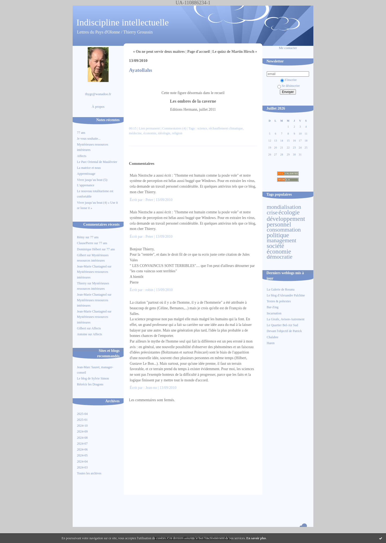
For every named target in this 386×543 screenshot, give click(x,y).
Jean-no (151, 388)
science (202, 128)
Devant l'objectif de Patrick (284, 331)
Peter (149, 200)
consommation (284, 229)
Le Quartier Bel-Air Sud (282, 325)
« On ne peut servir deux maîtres (159, 52)
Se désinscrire (288, 86)
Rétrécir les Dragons (90, 384)
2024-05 (82, 455)
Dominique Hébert (89, 249)
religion (177, 133)
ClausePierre (85, 243)
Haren (270, 343)
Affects (81, 156)
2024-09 (82, 431)
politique (278, 235)
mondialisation (284, 207)
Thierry (82, 283)
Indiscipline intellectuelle (122, 22)
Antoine (82, 334)
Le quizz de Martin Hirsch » (234, 52)
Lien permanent (149, 128)
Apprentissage (86, 174)
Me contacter (288, 48)
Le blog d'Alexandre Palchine (286, 295)
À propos (98, 107)
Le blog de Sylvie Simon (93, 378)
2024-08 (82, 438)
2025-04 (82, 414)
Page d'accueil (198, 52)
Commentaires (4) (174, 128)
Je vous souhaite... (89, 138)
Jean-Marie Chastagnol (92, 266)
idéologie (164, 133)
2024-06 (82, 449)
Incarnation (274, 313)
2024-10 (82, 425)
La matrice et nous (89, 168)
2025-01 (82, 420)
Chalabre (272, 337)
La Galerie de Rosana (281, 289)
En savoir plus (256, 538)
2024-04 (82, 461)
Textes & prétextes (279, 301)
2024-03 (82, 467)
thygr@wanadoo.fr (98, 94)
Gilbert (81, 255)
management (281, 240)
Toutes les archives (89, 473)
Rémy (81, 237)
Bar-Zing (273, 307)
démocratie (279, 257)
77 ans (81, 133)
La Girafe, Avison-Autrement (286, 319)
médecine (135, 133)
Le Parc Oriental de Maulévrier (97, 162)
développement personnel (286, 221)
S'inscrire (288, 80)
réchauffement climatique (226, 128)
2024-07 (82, 443)
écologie (289, 212)
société (275, 245)
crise (272, 212)
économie (279, 251)
